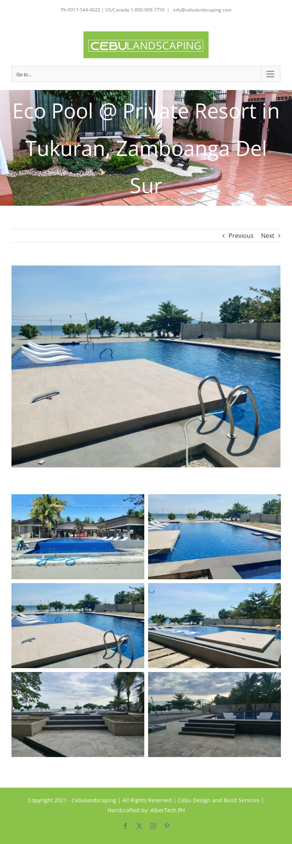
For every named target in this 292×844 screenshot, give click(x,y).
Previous (241, 235)
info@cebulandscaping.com (202, 10)
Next (267, 235)
